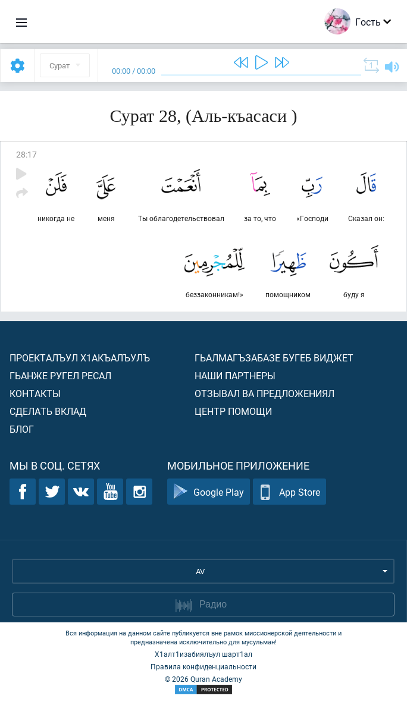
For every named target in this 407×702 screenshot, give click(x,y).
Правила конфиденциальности (203, 666)
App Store (289, 492)
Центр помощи (233, 411)
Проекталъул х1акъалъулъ (80, 357)
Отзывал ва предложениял (264, 393)
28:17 (26, 154)
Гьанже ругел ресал (60, 375)
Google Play (208, 492)
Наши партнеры (235, 375)
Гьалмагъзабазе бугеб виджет (274, 357)
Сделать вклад (48, 411)
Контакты (35, 393)
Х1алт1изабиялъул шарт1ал (203, 654)
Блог (22, 429)
